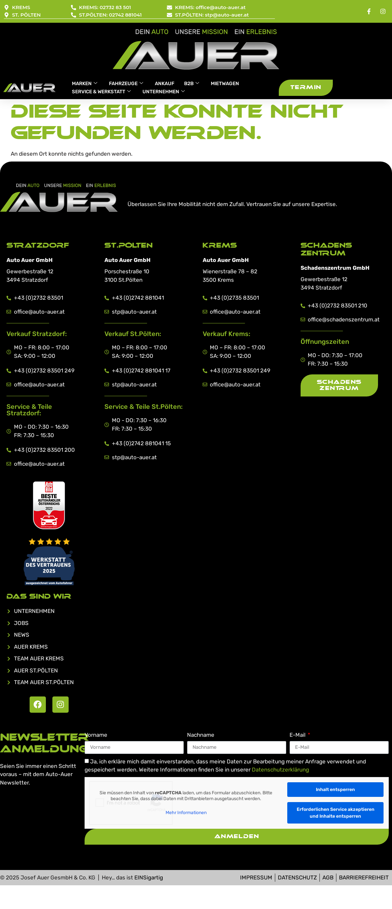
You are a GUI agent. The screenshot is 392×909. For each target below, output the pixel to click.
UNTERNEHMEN (163, 92)
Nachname (200, 735)
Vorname (96, 735)
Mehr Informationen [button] (186, 812)
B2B (191, 83)
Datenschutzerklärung (280, 770)
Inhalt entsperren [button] (335, 789)
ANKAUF (164, 83)
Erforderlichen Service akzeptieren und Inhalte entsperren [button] (335, 813)
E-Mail (298, 735)
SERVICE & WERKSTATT (101, 92)
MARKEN (84, 83)
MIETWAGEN (225, 83)
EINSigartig (148, 877)
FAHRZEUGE (126, 83)
